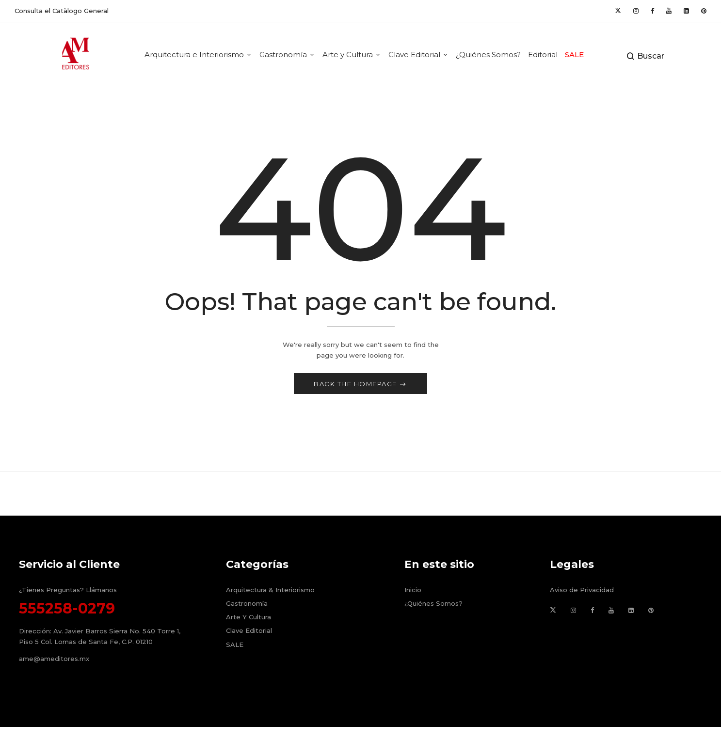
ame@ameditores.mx (54, 661)
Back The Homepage (356, 386)
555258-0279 (67, 610)
